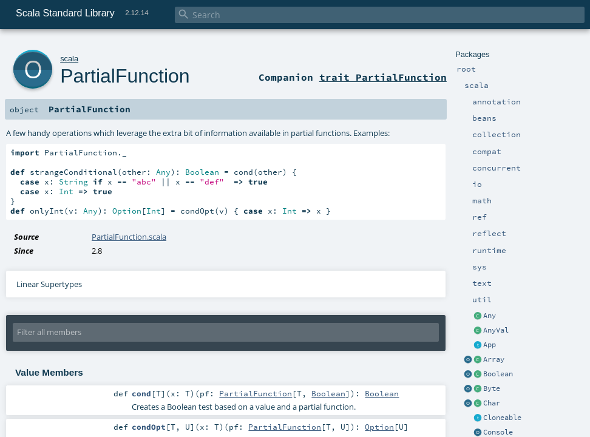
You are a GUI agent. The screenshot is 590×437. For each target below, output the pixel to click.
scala (69, 58)
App (489, 344)
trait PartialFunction (383, 77)
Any (489, 315)
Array (493, 359)
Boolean (498, 374)
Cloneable (502, 417)
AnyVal (496, 330)
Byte (491, 388)
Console (498, 432)
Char (491, 403)
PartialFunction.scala (129, 236)
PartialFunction (124, 76)
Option (379, 427)
